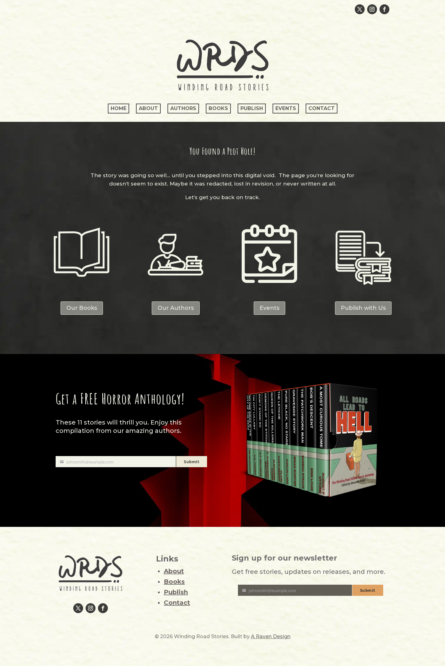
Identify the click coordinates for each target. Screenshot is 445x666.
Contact (321, 108)
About (148, 108)
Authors (183, 108)
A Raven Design (270, 636)
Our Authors (176, 308)
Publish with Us (363, 308)
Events (285, 108)
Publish (251, 108)
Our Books (81, 308)
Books (218, 108)
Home (118, 108)
